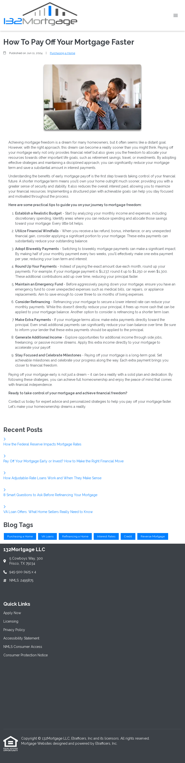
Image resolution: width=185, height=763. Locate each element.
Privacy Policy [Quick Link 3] (14, 630)
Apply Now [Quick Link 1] (12, 613)
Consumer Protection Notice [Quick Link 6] (25, 655)
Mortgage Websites (37, 743)
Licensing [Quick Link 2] (10, 621)
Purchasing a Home (62, 53)
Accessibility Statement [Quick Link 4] (21, 638)
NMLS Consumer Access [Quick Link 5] (22, 647)
